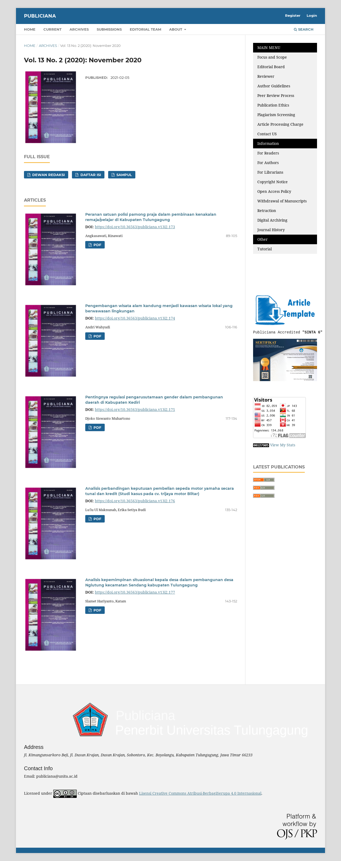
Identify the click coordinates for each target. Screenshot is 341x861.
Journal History (271, 229)
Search (304, 29)
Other (262, 239)
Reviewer (265, 76)
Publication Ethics (273, 105)
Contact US (267, 133)
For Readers (268, 153)
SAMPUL (123, 175)
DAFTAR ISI (90, 175)
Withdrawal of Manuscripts (282, 200)
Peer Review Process (275, 95)
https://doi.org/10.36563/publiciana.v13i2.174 (135, 318)
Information (268, 143)
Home (29, 29)
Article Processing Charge (281, 124)
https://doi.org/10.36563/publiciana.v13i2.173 (135, 226)
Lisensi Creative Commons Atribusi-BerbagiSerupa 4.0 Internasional (200, 793)
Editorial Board (271, 66)
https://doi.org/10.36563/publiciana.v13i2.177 (135, 592)
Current (52, 29)
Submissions (109, 29)
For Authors (268, 162)
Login (312, 15)
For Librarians (270, 172)
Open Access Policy (274, 191)
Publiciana (40, 16)
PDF (96, 245)
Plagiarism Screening (276, 114)
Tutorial (265, 248)
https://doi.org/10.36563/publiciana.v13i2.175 (135, 409)
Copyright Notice (272, 181)
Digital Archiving (272, 220)
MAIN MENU (268, 47)
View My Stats (282, 444)
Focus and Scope (272, 57)
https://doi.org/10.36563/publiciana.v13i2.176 (135, 500)
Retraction (266, 210)
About (176, 29)
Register (293, 15)
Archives (79, 29)
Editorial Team (145, 29)
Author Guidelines (273, 85)
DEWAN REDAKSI (48, 175)
